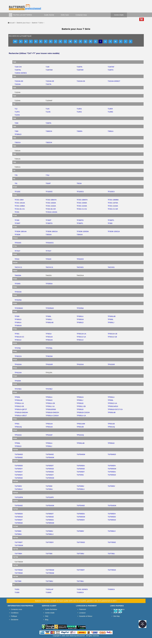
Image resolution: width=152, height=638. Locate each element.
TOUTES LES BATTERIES (22, 15)
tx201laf (49, 589)
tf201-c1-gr (113, 209)
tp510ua (18, 435)
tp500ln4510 (113, 406)
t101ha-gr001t (114, 81)
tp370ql (49, 348)
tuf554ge (19, 505)
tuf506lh (18, 489)
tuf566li (18, 534)
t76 (16, 175)
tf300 (17, 220)
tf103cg (80, 191)
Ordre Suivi (65, 15)
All (15, 41)
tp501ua (49, 424)
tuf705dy (50, 542)
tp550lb (80, 403)
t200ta (48, 123)
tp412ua (18, 372)
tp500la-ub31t (21, 415)
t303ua (48, 234)
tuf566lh (111, 531)
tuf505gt (19, 472)
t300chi (49, 131)
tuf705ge (112, 542)
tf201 (17, 212)
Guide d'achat (49, 15)
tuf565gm (81, 517)
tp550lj (80, 400)
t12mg (110, 112)
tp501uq (18, 427)
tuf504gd (19, 454)
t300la (110, 131)
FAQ (46, 616)
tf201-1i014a (20, 203)
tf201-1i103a (82, 206)
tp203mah (19, 308)
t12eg (79, 109)
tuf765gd (112, 570)
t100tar (80, 70)
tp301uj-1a (81, 337)
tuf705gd (81, 542)
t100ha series (21, 73)
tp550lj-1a (50, 406)
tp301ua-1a (81, 334)
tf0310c (18, 243)
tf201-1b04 (19, 200)
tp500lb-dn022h (52, 412)
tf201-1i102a (51, 206)
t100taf (111, 67)
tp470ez (49, 389)
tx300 (17, 592)
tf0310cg (50, 243)
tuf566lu (49, 534)
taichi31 (111, 267)
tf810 (17, 259)
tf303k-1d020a (83, 231)
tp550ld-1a (112, 403)
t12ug (17, 115)
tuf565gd (19, 517)
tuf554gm (50, 505)
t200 (16, 123)
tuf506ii (49, 486)
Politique (14, 616)
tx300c (48, 592)
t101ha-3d (19, 81)
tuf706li (111, 553)
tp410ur (49, 364)
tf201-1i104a (113, 206)
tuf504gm (81, 454)
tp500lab (111, 412)
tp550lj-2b (81, 406)
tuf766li (80, 581)
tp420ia (18, 381)
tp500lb (80, 409)
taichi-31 (49, 267)
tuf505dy (19, 469)
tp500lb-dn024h (21, 412)
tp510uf (49, 435)
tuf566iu (49, 531)
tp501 (17, 424)
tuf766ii (18, 581)
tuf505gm (112, 469)
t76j (47, 175)
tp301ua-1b (112, 334)
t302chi (49, 142)
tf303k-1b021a (51, 231)
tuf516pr (50, 497)
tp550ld (49, 400)
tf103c (17, 191)
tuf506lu (80, 489)
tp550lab (18, 400)
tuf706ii (49, 553)
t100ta (79, 67)
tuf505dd (19, 466)
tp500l (17, 397)
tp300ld (18, 134)
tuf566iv (80, 531)
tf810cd (80, 259)
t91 (16, 183)
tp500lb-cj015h (83, 412)
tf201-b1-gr (51, 209)
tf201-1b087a (82, 200)
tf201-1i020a (51, 203)
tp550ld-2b (19, 406)
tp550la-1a (19, 403)
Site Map (116, 616)
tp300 (17, 316)
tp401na (49, 356)
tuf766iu (49, 581)
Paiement (82, 609)
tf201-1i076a (113, 203)
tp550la (111, 397)
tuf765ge (19, 570)
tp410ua (18, 364)
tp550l (110, 400)
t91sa (79, 183)
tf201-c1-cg (82, 209)
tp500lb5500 (51, 409)
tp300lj (49, 319)
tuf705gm (19, 545)
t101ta (48, 84)
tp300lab (111, 316)
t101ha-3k (81, 81)
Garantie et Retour (85, 616)
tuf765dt (81, 570)
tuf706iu (80, 553)
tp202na (18, 300)
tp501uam (81, 424)
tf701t (17, 251)
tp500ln (80, 397)
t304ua (80, 234)
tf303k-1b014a (21, 231)
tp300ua (80, 319)
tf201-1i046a (82, 203)
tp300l (48, 316)
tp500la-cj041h (52, 415)
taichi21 (80, 267)
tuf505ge (81, 469)
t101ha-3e (50, 81)
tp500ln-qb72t (21, 409)
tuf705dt (19, 542)
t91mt (48, 183)
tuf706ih (18, 553)
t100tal (18, 70)
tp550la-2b (50, 403)
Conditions (14, 613)
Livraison (82, 613)
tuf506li (49, 489)
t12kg (79, 112)
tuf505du (81, 466)
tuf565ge (50, 517)
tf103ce (49, 191)
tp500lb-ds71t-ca (115, 409)
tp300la (80, 316)
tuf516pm (19, 497)
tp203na (80, 308)
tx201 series (82, 589)
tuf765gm (50, 570)
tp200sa (49, 284)
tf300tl (111, 220)
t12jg (48, 112)
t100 (47, 67)
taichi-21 (18, 267)
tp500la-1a (81, 415)
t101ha (17, 84)
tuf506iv (18, 486)
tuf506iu (80, 486)
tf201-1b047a (51, 200)
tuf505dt (50, 466)
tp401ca (18, 356)
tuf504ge (50, 454)
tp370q (18, 348)
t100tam (49, 70)
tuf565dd (19, 514)
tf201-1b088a (113, 200)
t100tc (111, 70)
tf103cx (111, 191)
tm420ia (18, 275)
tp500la (49, 397)
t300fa (79, 131)
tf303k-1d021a (114, 231)
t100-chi (18, 67)
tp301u (48, 334)
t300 (16, 131)
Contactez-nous (81, 15)
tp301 (17, 334)
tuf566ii (18, 531)
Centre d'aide (119, 15)
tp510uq (80, 435)
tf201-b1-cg (20, 209)
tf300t (48, 220)
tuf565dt (50, 514)
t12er (110, 109)
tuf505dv (112, 466)
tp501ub (111, 424)
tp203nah (50, 308)
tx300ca (111, 589)
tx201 (17, 589)
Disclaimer (14, 620)
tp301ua (49, 337)
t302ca (17, 142)
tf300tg (80, 220)
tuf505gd (50, 469)
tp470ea (18, 389)
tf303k (17, 234)
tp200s (17, 284)
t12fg (17, 112)
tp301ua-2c (19, 337)
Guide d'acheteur (51, 609)
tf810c (48, 259)
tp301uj (18, 340)
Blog (46, 620)
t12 (16, 109)
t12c (48, 109)
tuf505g (80, 475)
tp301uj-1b (112, 337)
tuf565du (81, 514)
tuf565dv (112, 514)
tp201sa (18, 292)
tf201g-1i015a (51, 212)
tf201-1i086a (20, 206)
